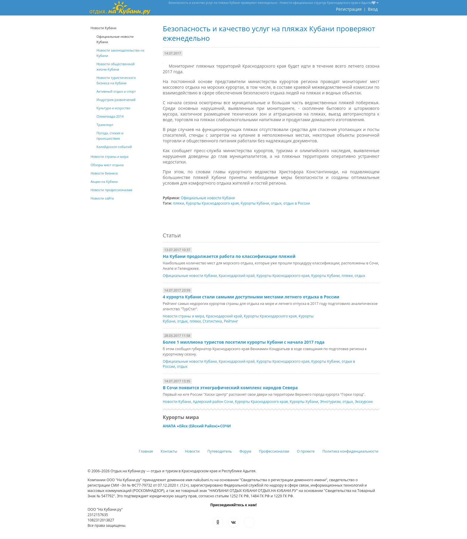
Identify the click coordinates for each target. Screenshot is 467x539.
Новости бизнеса (104, 173)
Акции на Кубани (104, 181)
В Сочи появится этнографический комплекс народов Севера (230, 387)
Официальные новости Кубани (208, 197)
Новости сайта (102, 198)
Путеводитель (219, 451)
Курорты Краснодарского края (212, 203)
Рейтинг (231, 321)
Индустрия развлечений (116, 99)
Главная (146, 451)
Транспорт (104, 124)
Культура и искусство (113, 108)
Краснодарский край (237, 275)
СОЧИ (225, 426)
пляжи (178, 203)
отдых (276, 203)
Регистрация (349, 9)
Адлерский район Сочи (213, 401)
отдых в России (296, 203)
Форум (245, 451)
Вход (373, 9)
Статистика (212, 321)
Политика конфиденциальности (351, 451)
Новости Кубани (177, 401)
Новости (192, 451)
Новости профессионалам (111, 190)
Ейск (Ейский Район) (198, 426)
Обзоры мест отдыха (107, 165)
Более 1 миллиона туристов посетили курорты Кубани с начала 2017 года (244, 342)
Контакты (169, 451)
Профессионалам (274, 451)
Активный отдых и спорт (116, 91)
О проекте (306, 451)
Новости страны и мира (183, 316)
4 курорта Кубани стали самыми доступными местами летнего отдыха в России (251, 297)
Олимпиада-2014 (110, 116)
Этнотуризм (330, 401)
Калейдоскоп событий (114, 146)
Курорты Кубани (255, 203)
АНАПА (170, 426)
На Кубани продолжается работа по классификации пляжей (229, 256)
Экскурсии (364, 401)
